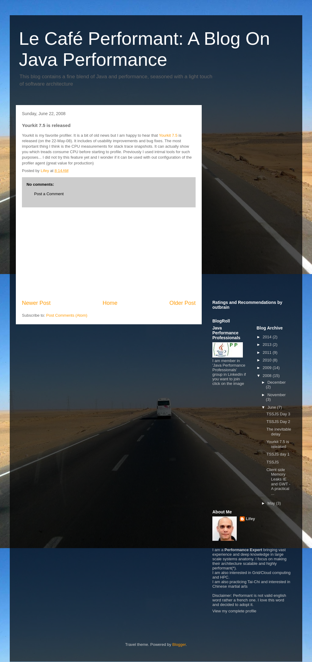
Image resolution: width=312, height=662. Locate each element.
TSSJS (272, 462)
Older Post (182, 303)
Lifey (250, 518)
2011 (268, 352)
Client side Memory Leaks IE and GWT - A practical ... (278, 481)
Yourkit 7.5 (168, 135)
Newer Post (36, 303)
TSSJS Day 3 (278, 414)
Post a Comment (49, 194)
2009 (268, 367)
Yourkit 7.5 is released (277, 444)
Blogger (179, 644)
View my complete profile (234, 611)
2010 (268, 360)
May (272, 503)
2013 (268, 344)
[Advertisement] (108, 253)
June (272, 407)
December (277, 382)
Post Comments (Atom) (66, 315)
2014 (268, 337)
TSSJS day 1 (277, 454)
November (277, 395)
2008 (268, 375)
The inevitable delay (278, 431)
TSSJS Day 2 (278, 421)
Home (110, 303)
